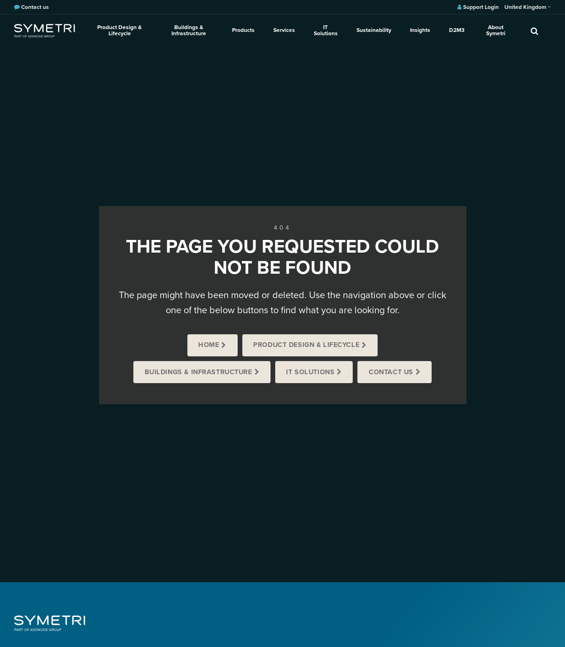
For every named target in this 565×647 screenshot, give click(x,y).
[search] (534, 30)
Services (284, 30)
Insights (420, 30)
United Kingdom (527, 7)
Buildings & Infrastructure (188, 30)
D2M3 (456, 30)
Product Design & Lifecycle (119, 30)
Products (243, 30)
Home (208, 345)
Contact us (391, 372)
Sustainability (373, 30)
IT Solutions (326, 30)
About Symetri (495, 30)
